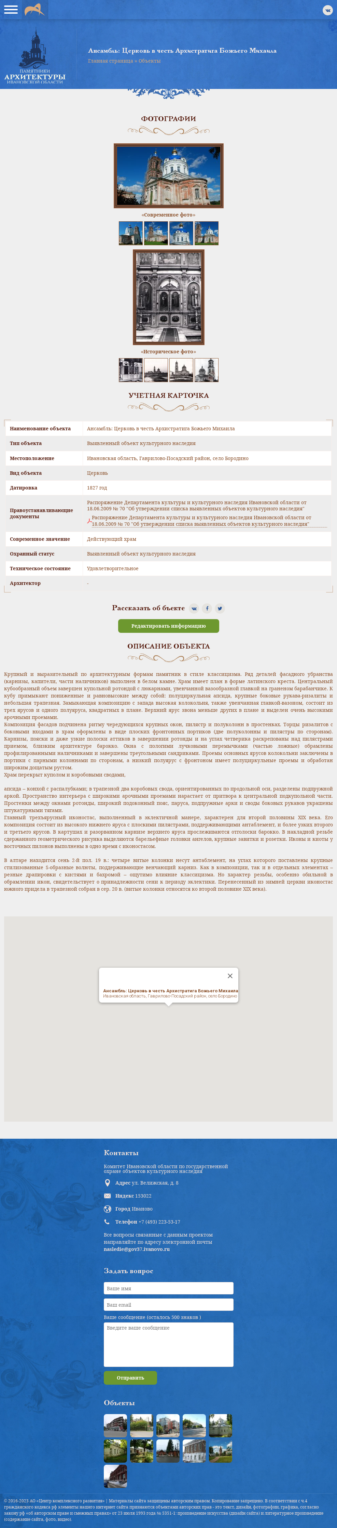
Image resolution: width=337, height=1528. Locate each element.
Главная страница (110, 60)
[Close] (230, 976)
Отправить (130, 1377)
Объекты (150, 60)
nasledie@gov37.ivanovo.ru (137, 1249)
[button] (168, 1012)
